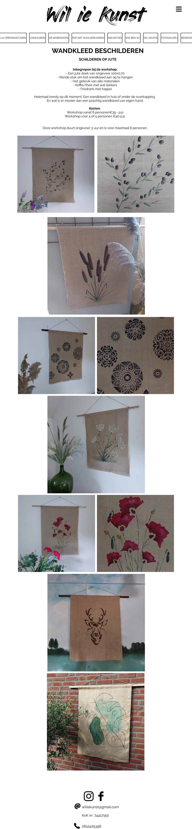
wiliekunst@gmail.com (100, 807)
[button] (179, 9)
